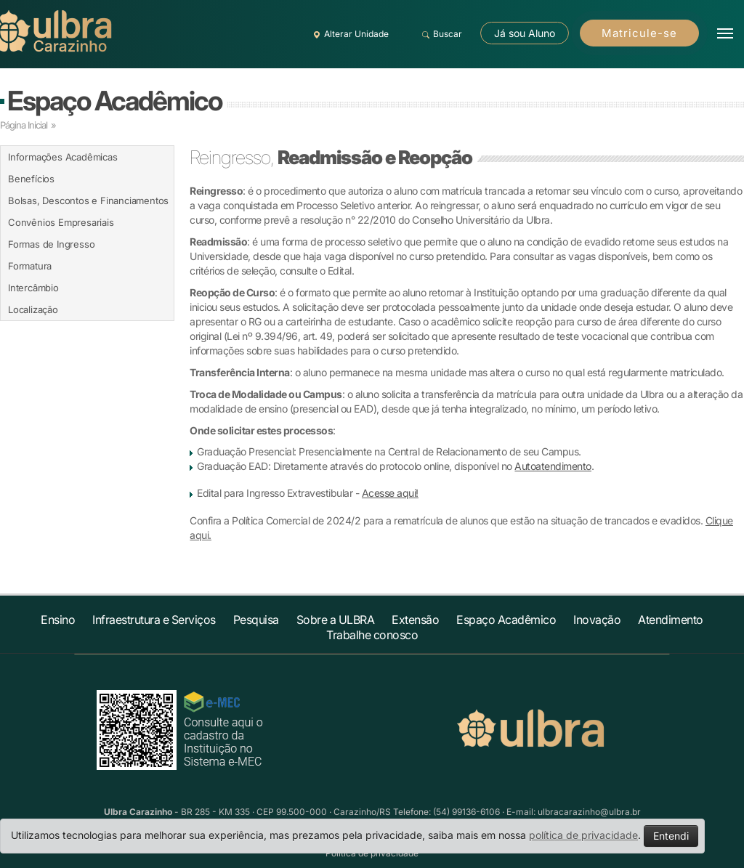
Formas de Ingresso (51, 244)
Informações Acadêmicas (63, 157)
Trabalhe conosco (372, 635)
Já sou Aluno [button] (524, 33)
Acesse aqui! (390, 493)
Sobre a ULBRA (335, 619)
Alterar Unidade (349, 34)
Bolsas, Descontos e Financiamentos (88, 200)
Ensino (58, 619)
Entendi (671, 836)
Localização (33, 309)
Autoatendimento (552, 466)
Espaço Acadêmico (114, 100)
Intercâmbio (33, 287)
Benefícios (31, 178)
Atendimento (670, 619)
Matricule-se (639, 33)
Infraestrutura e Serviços (154, 619)
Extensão (415, 619)
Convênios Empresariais (61, 222)
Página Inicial (23, 125)
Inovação (596, 619)
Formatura (30, 266)
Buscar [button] (440, 34)
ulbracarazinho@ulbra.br (589, 811)
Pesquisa (256, 619)
